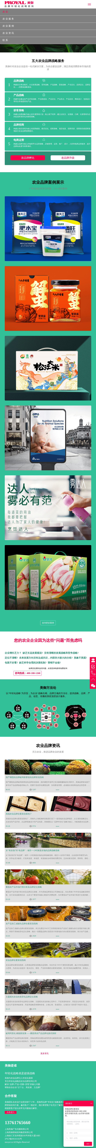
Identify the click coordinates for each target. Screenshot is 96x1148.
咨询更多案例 (48, 623)
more (57, 790)
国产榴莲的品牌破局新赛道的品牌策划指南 (25, 777)
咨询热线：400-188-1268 (27, 673)
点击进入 (11, 1112)
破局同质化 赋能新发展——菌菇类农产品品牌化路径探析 (31, 1033)
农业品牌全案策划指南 (16, 960)
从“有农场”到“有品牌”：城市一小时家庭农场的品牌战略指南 (32, 850)
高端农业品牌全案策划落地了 (19, 814)
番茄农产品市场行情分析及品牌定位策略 (24, 887)
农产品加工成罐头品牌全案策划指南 (22, 924)
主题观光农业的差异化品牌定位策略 (22, 997)
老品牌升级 (67, 157)
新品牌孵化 (27, 157)
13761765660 (17, 1122)
